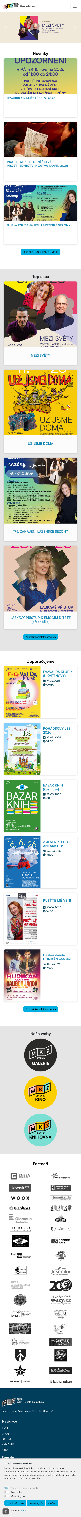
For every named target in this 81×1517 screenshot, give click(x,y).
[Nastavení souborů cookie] (6, 1511)
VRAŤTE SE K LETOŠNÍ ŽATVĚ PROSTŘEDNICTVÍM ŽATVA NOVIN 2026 (37, 164)
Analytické (16, 1492)
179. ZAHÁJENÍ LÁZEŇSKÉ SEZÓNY (40, 531)
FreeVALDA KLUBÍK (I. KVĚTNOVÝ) (58, 674)
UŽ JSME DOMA (40, 443)
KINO (5, 1449)
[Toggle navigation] (74, 6)
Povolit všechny (15, 1503)
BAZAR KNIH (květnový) (53, 787)
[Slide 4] (46, 39)
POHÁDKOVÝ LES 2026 (56, 730)
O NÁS (5, 1433)
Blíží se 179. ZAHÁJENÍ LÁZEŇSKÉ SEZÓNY (39, 225)
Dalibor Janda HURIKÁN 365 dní (57, 957)
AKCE (5, 1428)
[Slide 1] (29, 39)
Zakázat (52, 1503)
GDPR (23, 1510)
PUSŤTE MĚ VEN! (57, 900)
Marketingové (18, 1496)
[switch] (6, 1492)
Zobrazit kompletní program (40, 636)
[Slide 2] (34, 39)
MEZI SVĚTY (40, 355)
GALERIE (7, 1439)
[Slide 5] (51, 39)
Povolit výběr (36, 1503)
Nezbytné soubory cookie (25, 1487)
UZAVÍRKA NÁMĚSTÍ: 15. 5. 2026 (31, 98)
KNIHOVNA (8, 1444)
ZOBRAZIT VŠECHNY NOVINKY (40, 252)
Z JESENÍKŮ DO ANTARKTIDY (55, 844)
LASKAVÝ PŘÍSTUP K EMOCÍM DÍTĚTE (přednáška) (40, 620)
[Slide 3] (40, 39)
